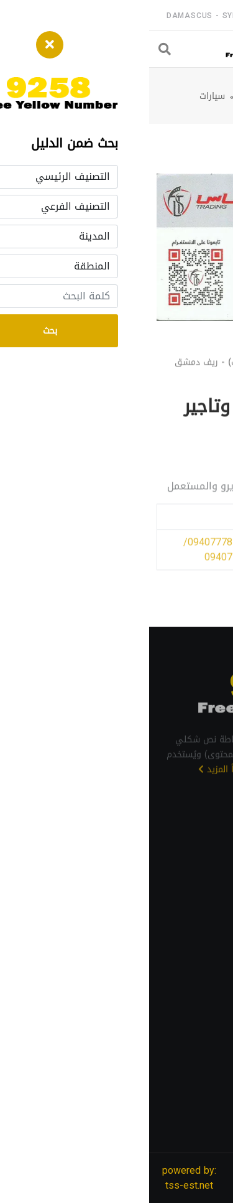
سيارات (63, 96)
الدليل (157, 96)
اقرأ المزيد (72, 781)
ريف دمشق (111, 96)
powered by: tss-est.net (40, 1178)
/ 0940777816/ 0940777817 (179, 560)
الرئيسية (204, 96)
